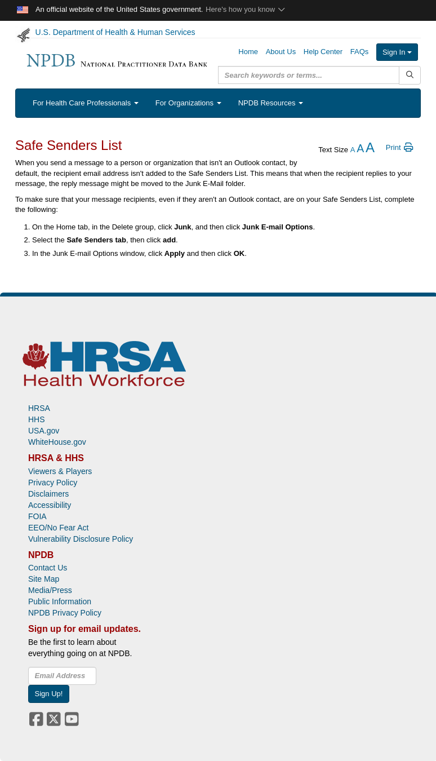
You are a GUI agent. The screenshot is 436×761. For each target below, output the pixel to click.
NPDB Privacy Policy (64, 612)
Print (400, 147)
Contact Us (47, 567)
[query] (308, 75)
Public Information (59, 601)
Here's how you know (246, 9)
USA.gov (43, 430)
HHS (36, 419)
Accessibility (49, 505)
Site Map (43, 578)
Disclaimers (48, 493)
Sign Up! (49, 693)
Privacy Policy (52, 482)
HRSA (39, 408)
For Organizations (188, 103)
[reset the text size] (360, 149)
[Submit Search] (410, 75)
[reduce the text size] (352, 149)
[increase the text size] (370, 149)
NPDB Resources (270, 103)
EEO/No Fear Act (58, 527)
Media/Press (50, 590)
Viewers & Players (60, 471)
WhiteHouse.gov (57, 441)
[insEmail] (62, 676)
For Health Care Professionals (86, 103)
